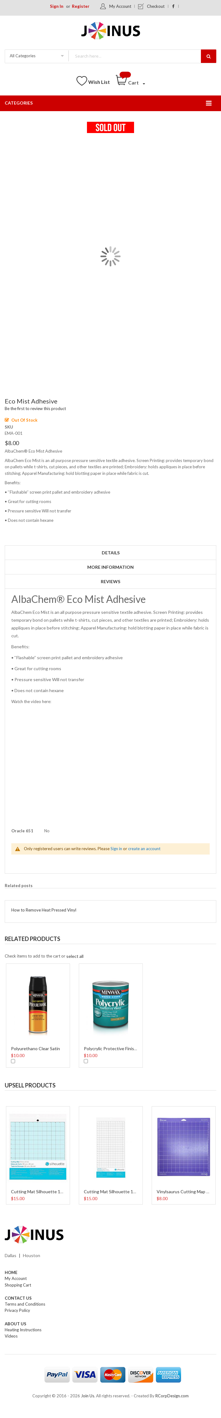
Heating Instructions (23, 1329)
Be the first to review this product (35, 408)
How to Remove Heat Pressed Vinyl (43, 909)
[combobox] (142, 55)
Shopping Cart (18, 1284)
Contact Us (18, 1298)
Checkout (155, 6)
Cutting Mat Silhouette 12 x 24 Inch (119, 1191)
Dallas (10, 1255)
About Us (15, 1323)
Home (11, 1272)
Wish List (99, 82)
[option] (38, 1015)
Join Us (87, 1395)
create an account (144, 848)
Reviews (110, 581)
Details (111, 552)
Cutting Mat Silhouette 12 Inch (42, 1191)
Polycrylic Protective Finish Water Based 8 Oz (128, 1048)
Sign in (116, 848)
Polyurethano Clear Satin (35, 1048)
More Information (110, 567)
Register (80, 6)
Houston (31, 1255)
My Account (120, 6)
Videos (11, 1335)
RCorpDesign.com (172, 1395)
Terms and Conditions (25, 1304)
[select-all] (75, 956)
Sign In (56, 6)
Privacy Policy (17, 1310)
